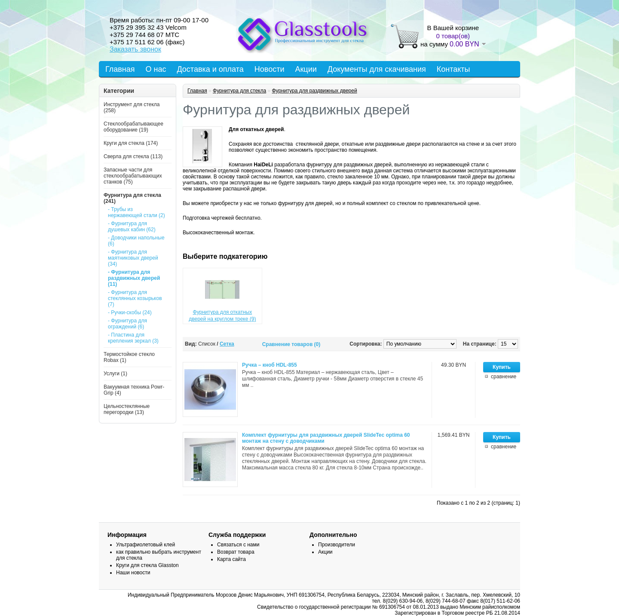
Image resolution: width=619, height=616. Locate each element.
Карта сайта (231, 559)
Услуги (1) (115, 374)
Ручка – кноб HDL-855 (269, 365)
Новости (269, 69)
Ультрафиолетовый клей (145, 545)
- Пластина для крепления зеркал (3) (133, 338)
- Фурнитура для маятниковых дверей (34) (133, 258)
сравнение (503, 377)
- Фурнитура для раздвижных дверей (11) (134, 278)
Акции (305, 69)
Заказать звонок (135, 49)
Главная (120, 69)
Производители (336, 545)
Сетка (227, 344)
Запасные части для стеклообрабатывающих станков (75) (133, 176)
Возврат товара (235, 552)
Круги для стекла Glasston (147, 565)
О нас (156, 69)
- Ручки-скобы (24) (130, 313)
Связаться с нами (238, 545)
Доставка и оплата (210, 69)
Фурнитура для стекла (239, 91)
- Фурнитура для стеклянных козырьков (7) (135, 298)
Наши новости (133, 573)
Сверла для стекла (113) (133, 156)
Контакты (453, 69)
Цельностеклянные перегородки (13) (127, 409)
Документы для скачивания (377, 69)
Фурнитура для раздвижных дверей (314, 91)
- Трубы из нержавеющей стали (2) (136, 212)
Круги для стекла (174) (131, 143)
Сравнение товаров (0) (291, 344)
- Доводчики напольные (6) (136, 241)
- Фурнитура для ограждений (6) (127, 324)
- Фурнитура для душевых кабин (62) (132, 227)
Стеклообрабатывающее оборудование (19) (133, 127)
